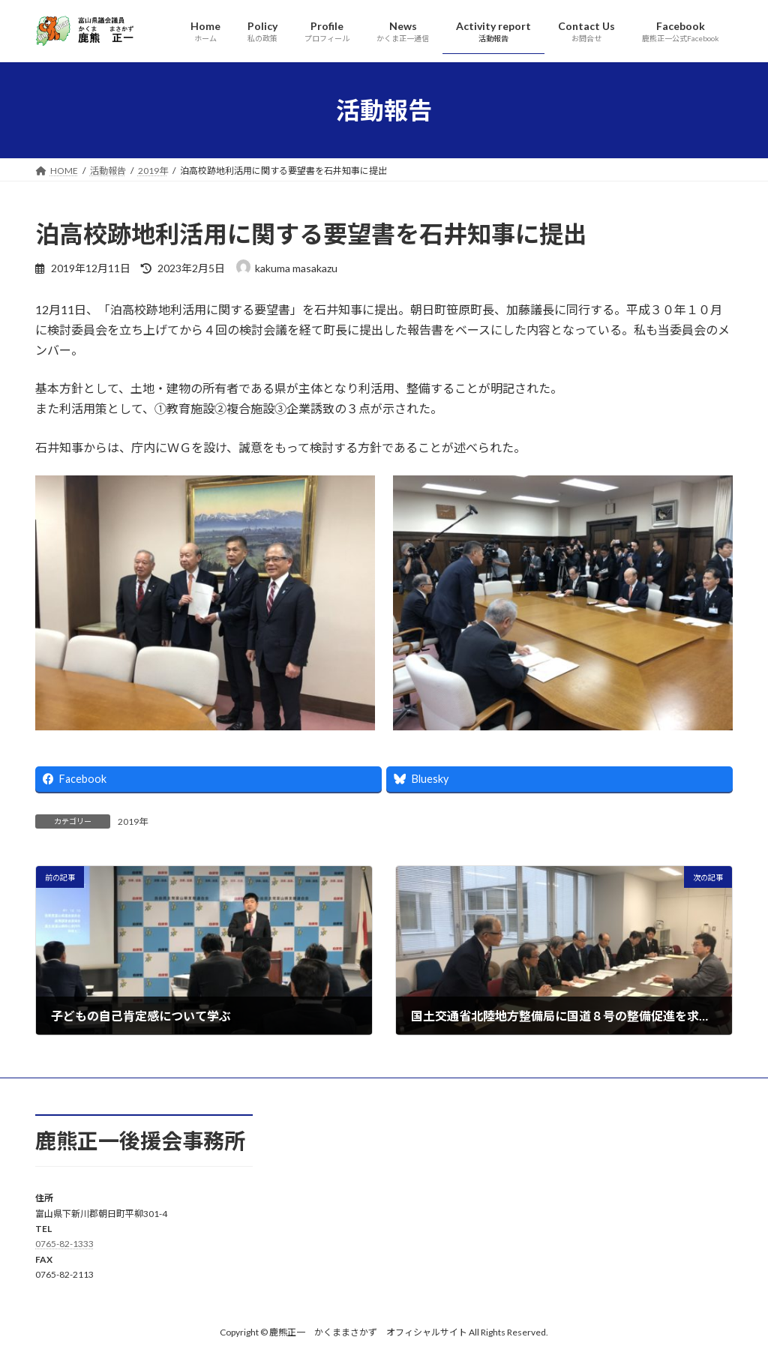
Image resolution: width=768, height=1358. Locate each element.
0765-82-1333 (64, 1244)
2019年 (133, 821)
